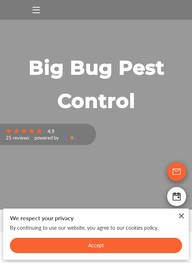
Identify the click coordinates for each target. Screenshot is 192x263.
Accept (96, 245)
